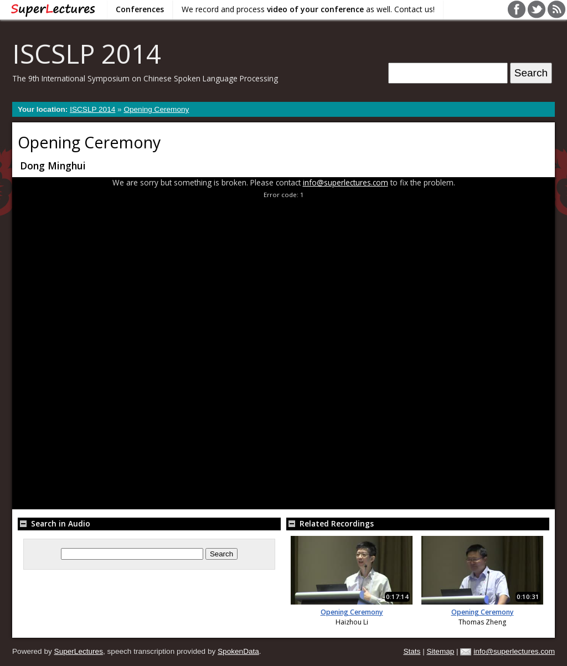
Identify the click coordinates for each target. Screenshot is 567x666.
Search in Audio (54, 523)
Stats (411, 651)
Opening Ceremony (156, 109)
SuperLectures (78, 651)
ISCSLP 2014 (86, 53)
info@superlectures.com (345, 182)
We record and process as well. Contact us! (308, 9)
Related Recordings (330, 523)
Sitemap (440, 651)
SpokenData (238, 651)
